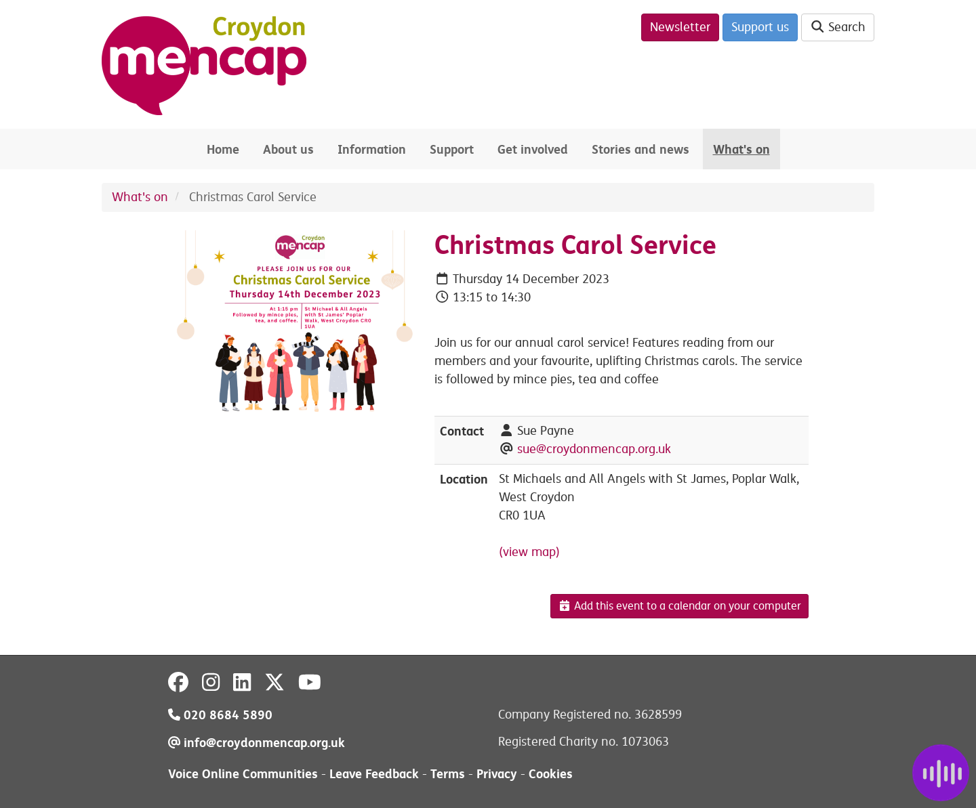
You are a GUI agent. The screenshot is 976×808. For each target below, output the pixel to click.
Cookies (551, 774)
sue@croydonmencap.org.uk (594, 449)
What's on (741, 149)
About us (288, 149)
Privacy (496, 774)
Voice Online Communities (243, 774)
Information (372, 149)
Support (452, 149)
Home (223, 149)
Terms (447, 774)
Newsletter (680, 27)
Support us (760, 27)
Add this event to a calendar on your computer (679, 606)
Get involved (532, 149)
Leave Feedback (374, 774)
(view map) (529, 552)
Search (838, 27)
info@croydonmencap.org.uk (256, 742)
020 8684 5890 (220, 715)
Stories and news (640, 149)
